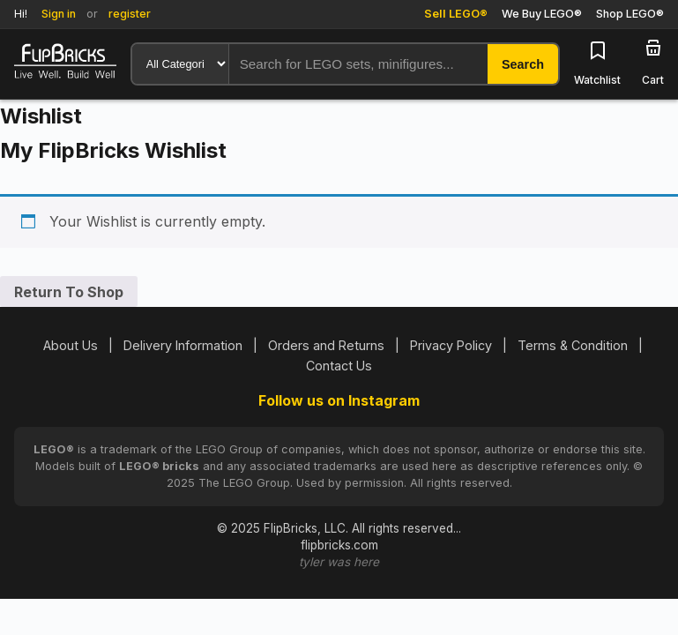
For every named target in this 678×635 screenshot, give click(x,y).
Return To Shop (68, 292)
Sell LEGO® (456, 13)
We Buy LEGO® (542, 13)
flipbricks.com (339, 545)
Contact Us (339, 365)
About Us (70, 345)
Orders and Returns (326, 345)
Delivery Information (182, 345)
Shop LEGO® (630, 13)
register (129, 13)
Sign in (58, 13)
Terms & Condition (573, 345)
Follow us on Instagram (339, 400)
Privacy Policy (451, 345)
